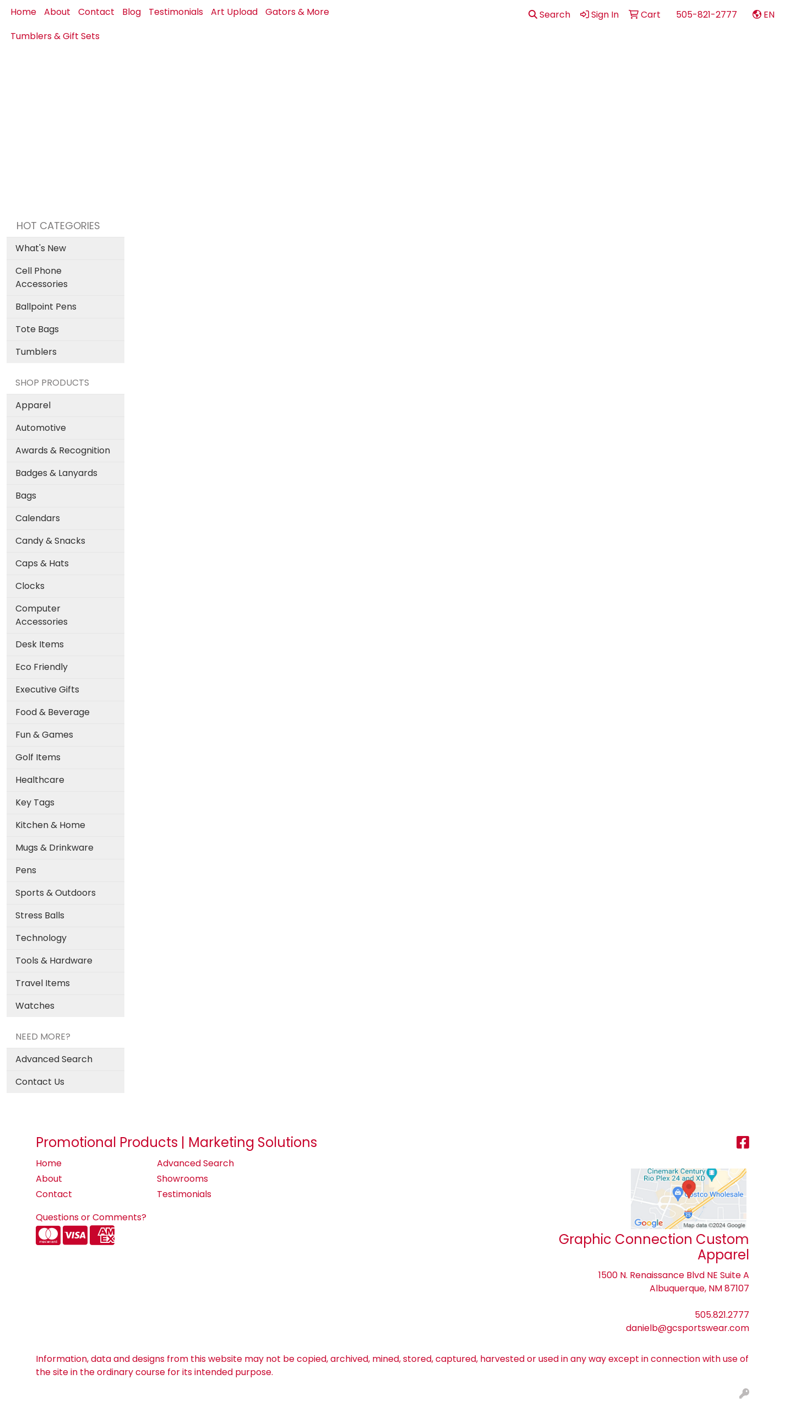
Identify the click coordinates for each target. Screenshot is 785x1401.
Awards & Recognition (62, 450)
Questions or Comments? (91, 1217)
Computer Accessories (41, 615)
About (57, 12)
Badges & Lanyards (56, 473)
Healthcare (39, 779)
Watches (34, 1005)
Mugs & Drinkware (54, 847)
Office (605, 72)
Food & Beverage (52, 712)
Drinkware (479, 72)
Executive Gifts (47, 689)
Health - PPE (547, 72)
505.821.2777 (722, 1314)
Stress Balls (39, 915)
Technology (41, 938)
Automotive (40, 427)
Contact (96, 12)
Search (549, 14)
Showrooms (182, 1178)
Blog (131, 12)
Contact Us (39, 1081)
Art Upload (234, 12)
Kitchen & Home (50, 825)
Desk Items (39, 644)
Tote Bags (37, 329)
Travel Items (42, 983)
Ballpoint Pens (46, 306)
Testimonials (176, 12)
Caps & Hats (42, 563)
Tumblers (36, 351)
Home (23, 12)
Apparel (332, 72)
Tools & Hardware (53, 960)
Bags (428, 72)
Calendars (37, 518)
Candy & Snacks (50, 540)
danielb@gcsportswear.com (687, 1328)
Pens (646, 72)
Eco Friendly (41, 667)
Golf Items (38, 757)
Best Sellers (384, 72)
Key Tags (34, 802)
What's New (40, 248)
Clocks (30, 586)
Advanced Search (53, 1059)
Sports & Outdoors (55, 892)
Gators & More (297, 12)
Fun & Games (44, 734)
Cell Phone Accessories (41, 277)
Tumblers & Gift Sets (55, 36)
